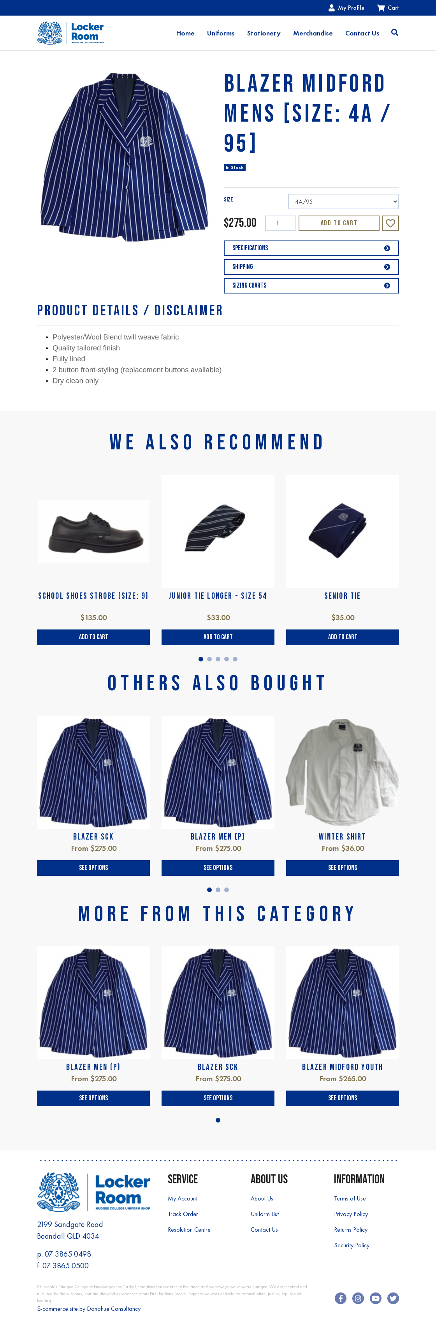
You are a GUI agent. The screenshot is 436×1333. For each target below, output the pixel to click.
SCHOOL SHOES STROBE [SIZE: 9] (93, 596)
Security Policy (351, 1245)
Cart (388, 7)
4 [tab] (226, 659)
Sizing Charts (311, 285)
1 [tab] (201, 659)
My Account (182, 1198)
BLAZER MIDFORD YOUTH (342, 1067)
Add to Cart (339, 223)
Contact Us (362, 33)
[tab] (130, 311)
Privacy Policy (351, 1214)
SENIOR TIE (342, 596)
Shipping (311, 267)
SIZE (228, 199)
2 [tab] (209, 659)
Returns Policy (350, 1229)
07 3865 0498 (68, 1254)
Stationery (264, 33)
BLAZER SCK (93, 837)
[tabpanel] (93, 560)
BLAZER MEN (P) (218, 837)
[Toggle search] (395, 33)
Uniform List (265, 1214)
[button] (390, 223)
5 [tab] (235, 659)
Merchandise (313, 33)
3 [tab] (218, 659)
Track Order (183, 1214)
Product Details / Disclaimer (130, 311)
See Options (93, 868)
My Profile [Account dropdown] (346, 7)
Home (185, 33)
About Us (262, 1198)
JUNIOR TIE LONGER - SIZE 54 (218, 596)
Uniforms (221, 33)
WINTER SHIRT (342, 837)
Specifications (311, 248)
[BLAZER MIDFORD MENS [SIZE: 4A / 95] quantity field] (280, 223)
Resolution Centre (189, 1229)
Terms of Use (350, 1198)
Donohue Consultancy (114, 1308)
